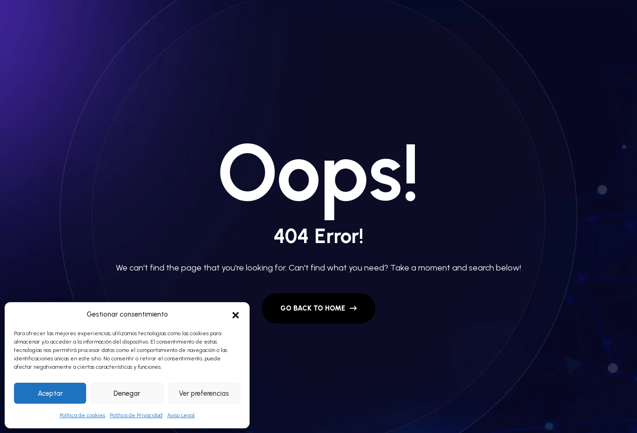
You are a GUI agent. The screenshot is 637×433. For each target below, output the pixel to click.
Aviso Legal (181, 415)
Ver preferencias (204, 393)
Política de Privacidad (136, 415)
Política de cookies (82, 415)
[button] (235, 314)
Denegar (127, 393)
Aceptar (50, 393)
